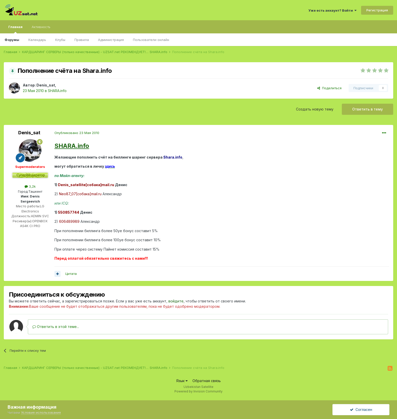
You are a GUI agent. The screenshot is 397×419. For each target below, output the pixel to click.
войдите (176, 301)
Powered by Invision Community (198, 391)
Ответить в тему (367, 109)
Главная (15, 29)
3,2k (30, 186)
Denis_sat (45, 85)
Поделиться (329, 88)
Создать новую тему (314, 109)
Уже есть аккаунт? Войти (332, 10)
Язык (182, 381)
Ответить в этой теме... (55, 326)
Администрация (111, 40)
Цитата (71, 274)
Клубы (60, 40)
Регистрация (377, 10)
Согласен (361, 409)
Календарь (37, 40)
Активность (41, 27)
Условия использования (41, 412)
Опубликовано (76, 133)
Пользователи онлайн (151, 40)
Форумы (12, 40)
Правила (81, 40)
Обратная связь (206, 381)
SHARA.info (57, 91)
